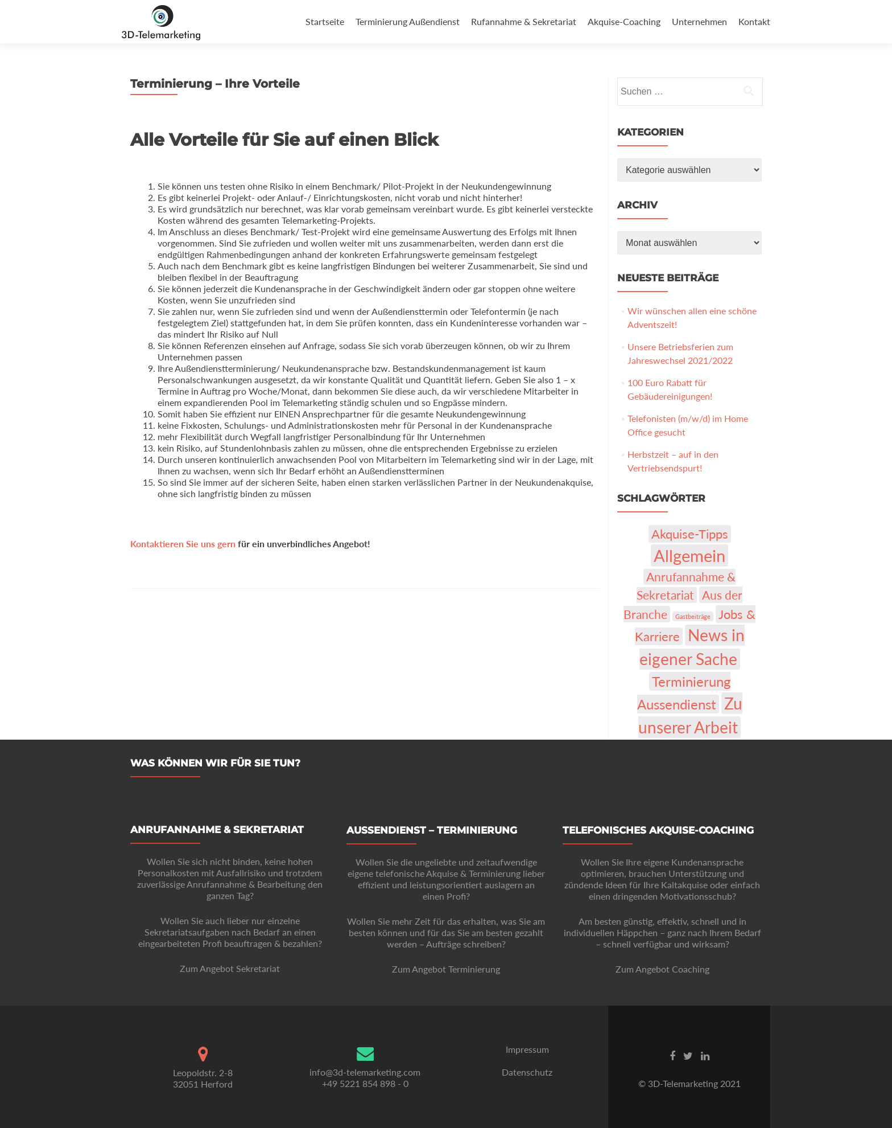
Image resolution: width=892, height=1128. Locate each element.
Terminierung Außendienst (408, 21)
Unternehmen (699, 21)
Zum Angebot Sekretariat (230, 968)
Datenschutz (527, 1072)
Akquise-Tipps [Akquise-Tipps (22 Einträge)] (689, 534)
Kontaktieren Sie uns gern (183, 543)
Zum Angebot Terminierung (446, 968)
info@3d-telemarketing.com (364, 1072)
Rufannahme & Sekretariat (523, 21)
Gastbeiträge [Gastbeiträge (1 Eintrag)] (693, 616)
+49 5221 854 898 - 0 (365, 1083)
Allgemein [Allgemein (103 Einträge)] (689, 555)
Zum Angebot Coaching (662, 968)
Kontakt (754, 21)
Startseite (324, 21)
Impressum (527, 1049)
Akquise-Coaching (624, 21)
